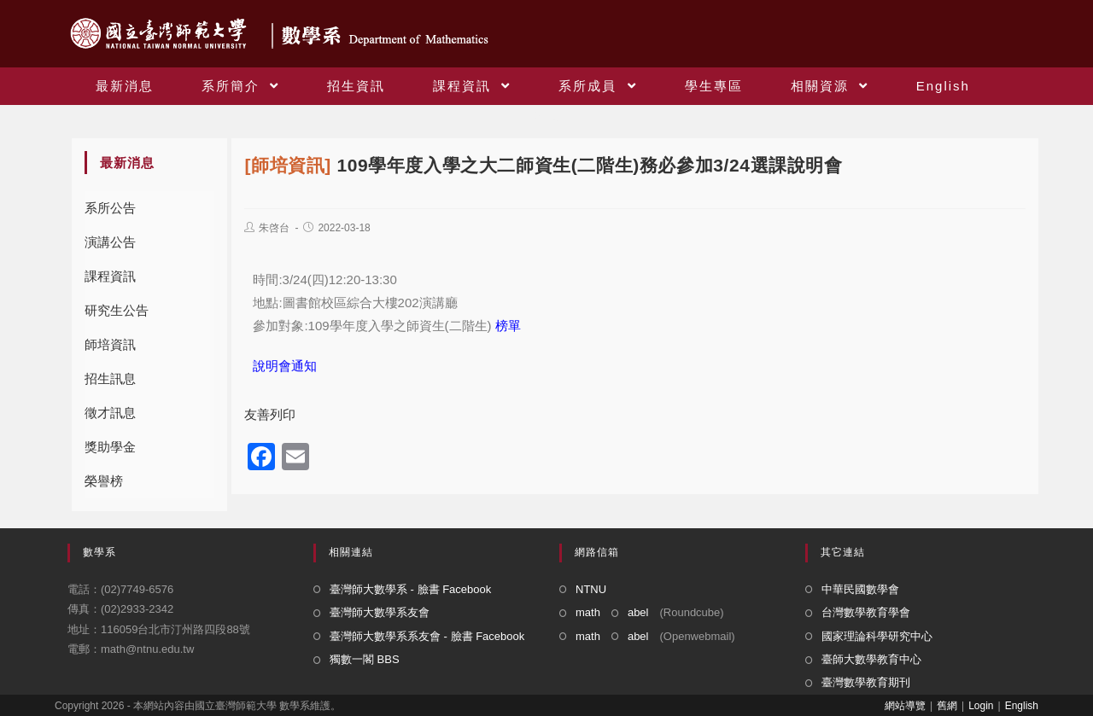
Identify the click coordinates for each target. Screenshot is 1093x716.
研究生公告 (117, 310)
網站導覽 (905, 706)
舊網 (947, 706)
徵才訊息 (110, 412)
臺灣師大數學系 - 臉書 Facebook (410, 589)
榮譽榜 (104, 481)
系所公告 (110, 208)
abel (638, 612)
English (1021, 706)
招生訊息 (110, 378)
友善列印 (269, 414)
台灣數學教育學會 (865, 612)
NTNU (591, 589)
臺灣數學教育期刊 (865, 682)
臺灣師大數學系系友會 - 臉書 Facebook (427, 636)
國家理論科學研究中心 (876, 636)
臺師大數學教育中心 (871, 659)
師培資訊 (110, 344)
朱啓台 (274, 228)
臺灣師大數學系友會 (380, 612)
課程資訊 (110, 276)
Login (980, 706)
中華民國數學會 (860, 589)
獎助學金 (110, 446)
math (588, 612)
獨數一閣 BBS (365, 659)
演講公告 (110, 242)
